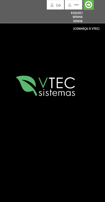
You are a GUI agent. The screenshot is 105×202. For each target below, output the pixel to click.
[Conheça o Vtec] (86, 29)
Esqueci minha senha (77, 17)
